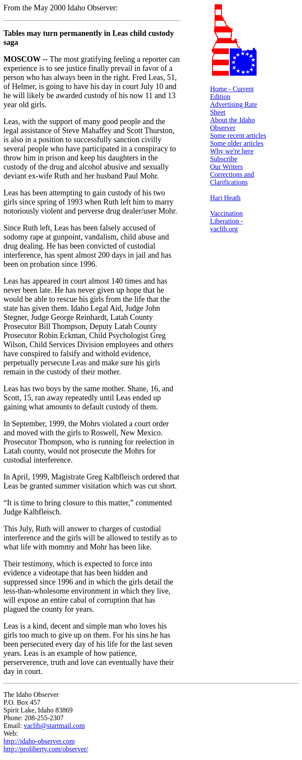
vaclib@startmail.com (54, 725)
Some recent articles (238, 135)
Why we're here (232, 151)
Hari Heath (225, 197)
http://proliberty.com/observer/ (45, 749)
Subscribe (223, 159)
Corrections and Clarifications (232, 178)
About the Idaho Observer (232, 123)
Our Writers (226, 166)
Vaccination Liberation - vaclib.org (226, 221)
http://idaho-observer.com (39, 741)
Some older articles (236, 143)
